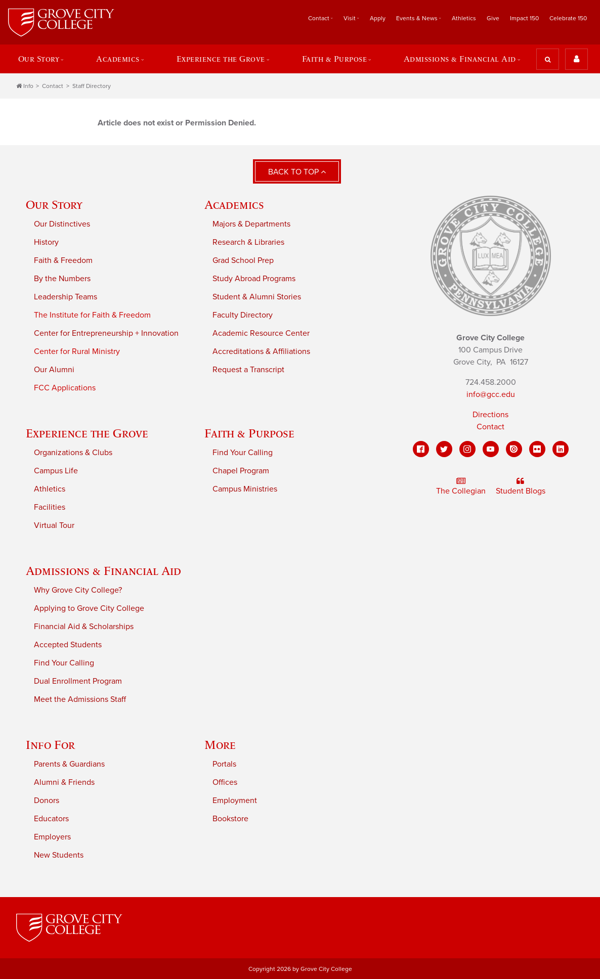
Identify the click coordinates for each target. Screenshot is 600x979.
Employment (234, 800)
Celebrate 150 (568, 18)
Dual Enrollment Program (78, 681)
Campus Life (56, 470)
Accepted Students (68, 644)
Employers (52, 836)
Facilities (49, 507)
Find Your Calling (242, 452)
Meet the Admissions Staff (80, 699)
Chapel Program (240, 470)
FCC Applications (65, 387)
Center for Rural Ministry (77, 351)
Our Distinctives (62, 223)
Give (493, 18)
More (220, 744)
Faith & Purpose (334, 58)
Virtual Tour (54, 525)
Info (24, 85)
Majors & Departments (251, 223)
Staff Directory (91, 85)
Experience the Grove (221, 58)
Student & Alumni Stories (256, 296)
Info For (50, 744)
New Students (58, 855)
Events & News (417, 18)
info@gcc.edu (490, 394)
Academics (117, 58)
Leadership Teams (65, 296)
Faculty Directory (242, 314)
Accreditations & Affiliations (261, 351)
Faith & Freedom (63, 260)
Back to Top (297, 171)
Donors (46, 800)
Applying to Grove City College (89, 608)
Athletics (464, 18)
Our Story (38, 58)
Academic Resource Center (261, 333)
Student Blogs (520, 486)
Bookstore (230, 818)
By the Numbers (62, 278)
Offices (224, 782)
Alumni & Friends (64, 782)
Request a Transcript (248, 369)
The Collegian (461, 486)
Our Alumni (54, 369)
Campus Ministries (244, 488)
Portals (224, 764)
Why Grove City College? (78, 590)
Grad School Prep (243, 260)
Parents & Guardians (69, 764)
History (46, 242)
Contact (318, 18)
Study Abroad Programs (253, 278)
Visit (350, 18)
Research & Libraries (248, 242)
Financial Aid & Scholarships (84, 626)
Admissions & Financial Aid (460, 58)
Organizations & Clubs (73, 452)
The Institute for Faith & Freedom (92, 314)
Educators (51, 818)
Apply (377, 18)
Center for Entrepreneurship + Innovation (106, 333)
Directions (490, 414)
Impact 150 (524, 18)
